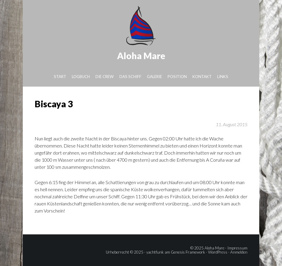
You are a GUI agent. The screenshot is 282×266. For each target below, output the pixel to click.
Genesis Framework (188, 252)
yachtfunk (155, 252)
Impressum (237, 248)
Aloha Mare (141, 55)
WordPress (217, 252)
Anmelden (238, 252)
